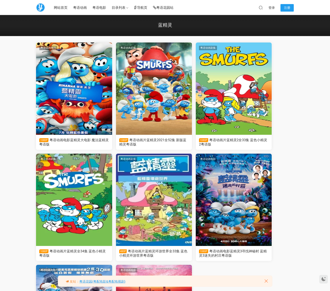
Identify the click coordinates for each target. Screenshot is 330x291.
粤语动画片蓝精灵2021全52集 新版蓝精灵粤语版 (131, 142)
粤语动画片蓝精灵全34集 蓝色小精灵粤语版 (262, 142)
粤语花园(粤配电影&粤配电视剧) (102, 281)
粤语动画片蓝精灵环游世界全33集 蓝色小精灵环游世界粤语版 (66, 254)
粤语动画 (80, 8)
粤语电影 (99, 8)
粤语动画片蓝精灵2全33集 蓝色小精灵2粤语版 (197, 142)
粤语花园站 (163, 8)
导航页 (140, 8)
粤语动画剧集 (114, 47)
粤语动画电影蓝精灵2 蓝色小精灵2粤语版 (197, 254)
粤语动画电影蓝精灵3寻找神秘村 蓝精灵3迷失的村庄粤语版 (131, 254)
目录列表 (118, 8)
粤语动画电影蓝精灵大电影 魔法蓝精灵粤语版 (65, 142)
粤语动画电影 (48, 47)
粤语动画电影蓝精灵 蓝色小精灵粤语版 (262, 254)
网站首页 (61, 8)
